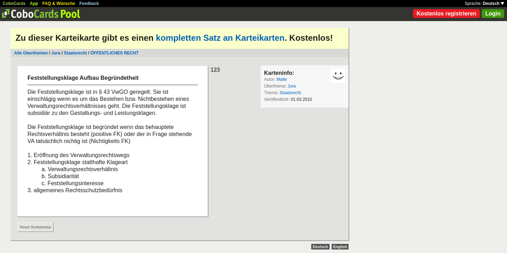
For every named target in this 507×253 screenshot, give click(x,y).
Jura (55, 53)
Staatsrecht (75, 53)
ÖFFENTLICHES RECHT (114, 53)
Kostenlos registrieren (446, 14)
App (34, 3)
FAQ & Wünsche (58, 3)
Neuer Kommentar (35, 227)
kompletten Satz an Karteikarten (220, 38)
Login (493, 14)
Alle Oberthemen (31, 53)
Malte (281, 79)
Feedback (89, 3)
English (340, 247)
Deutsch (493, 3)
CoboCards (14, 3)
